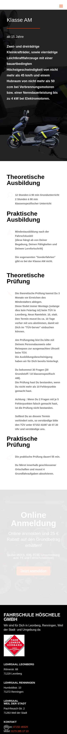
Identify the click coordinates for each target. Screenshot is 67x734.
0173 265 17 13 (19, 731)
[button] (6, 727)
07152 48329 (20, 726)
